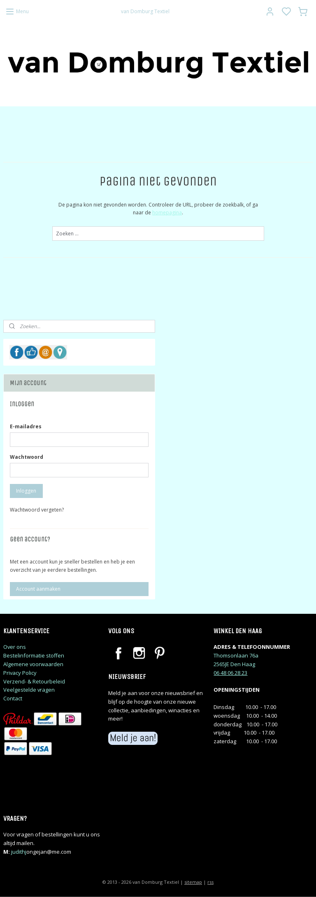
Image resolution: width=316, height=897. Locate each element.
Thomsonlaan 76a (236, 655)
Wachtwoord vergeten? (37, 509)
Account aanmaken (38, 588)
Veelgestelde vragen (29, 689)
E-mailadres (26, 426)
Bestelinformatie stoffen (33, 655)
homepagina (167, 212)
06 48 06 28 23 (230, 672)
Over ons (14, 646)
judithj (18, 851)
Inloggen (26, 490)
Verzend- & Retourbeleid (34, 681)
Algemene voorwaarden (33, 664)
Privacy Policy (20, 672)
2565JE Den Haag (234, 664)
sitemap (193, 882)
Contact (12, 698)
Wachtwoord (26, 456)
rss (210, 882)
